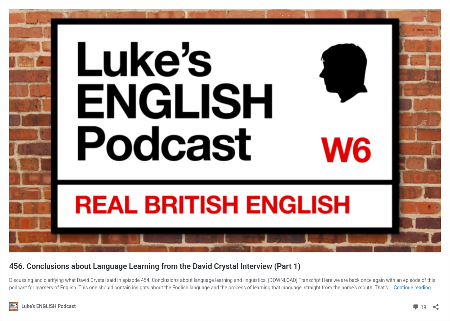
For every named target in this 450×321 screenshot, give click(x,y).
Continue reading (412, 287)
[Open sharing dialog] (436, 304)
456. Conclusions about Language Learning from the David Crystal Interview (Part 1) (155, 266)
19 (419, 306)
